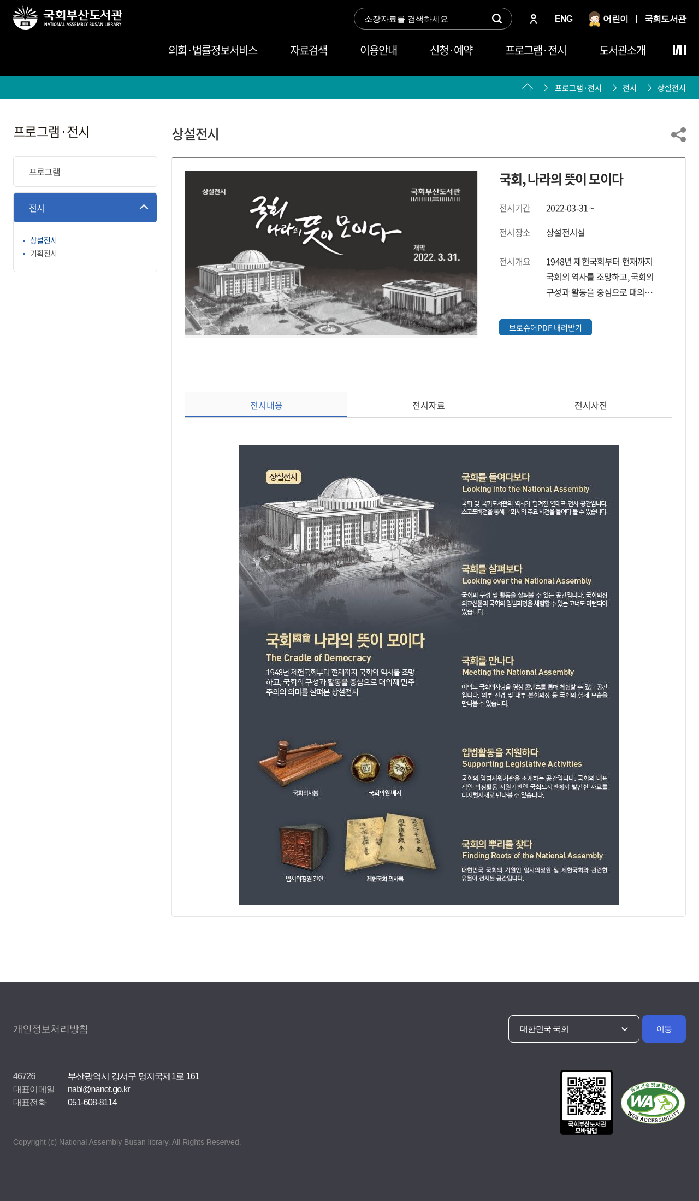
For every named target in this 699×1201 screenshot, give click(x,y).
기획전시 (43, 253)
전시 (36, 207)
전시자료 (428, 404)
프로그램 (44, 171)
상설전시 (671, 87)
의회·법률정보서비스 (212, 50)
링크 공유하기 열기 (678, 134)
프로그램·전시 (535, 50)
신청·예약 (451, 50)
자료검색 (308, 50)
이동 (664, 1028)
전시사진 (590, 404)
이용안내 (378, 50)
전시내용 (266, 404)
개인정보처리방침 (50, 1028)
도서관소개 (622, 50)
